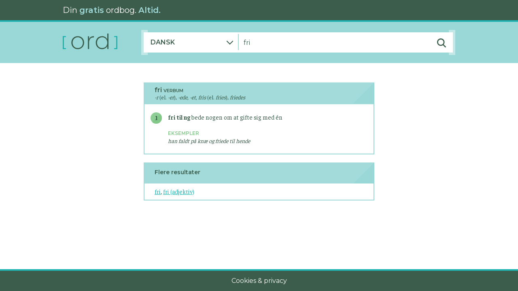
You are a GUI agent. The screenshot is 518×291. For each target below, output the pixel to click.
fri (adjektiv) (178, 191)
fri (158, 191)
